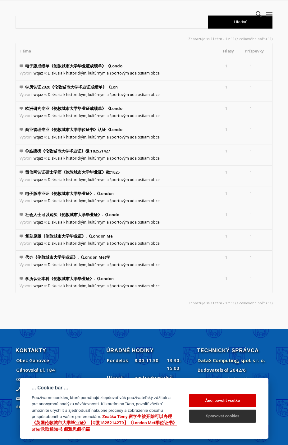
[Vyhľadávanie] (255, 14)
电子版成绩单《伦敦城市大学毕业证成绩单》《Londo (73, 66)
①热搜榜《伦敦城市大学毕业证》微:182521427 (67, 151)
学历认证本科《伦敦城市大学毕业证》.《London (69, 278)
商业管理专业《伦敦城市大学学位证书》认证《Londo (73, 129)
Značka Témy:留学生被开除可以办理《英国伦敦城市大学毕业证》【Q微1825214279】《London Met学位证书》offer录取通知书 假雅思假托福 (104, 423)
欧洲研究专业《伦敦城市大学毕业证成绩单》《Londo (73, 108)
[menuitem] (255, 14)
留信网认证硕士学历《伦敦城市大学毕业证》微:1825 (72, 172)
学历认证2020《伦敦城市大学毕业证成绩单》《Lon (71, 87)
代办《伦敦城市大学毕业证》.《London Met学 (67, 257)
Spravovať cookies (223, 416)
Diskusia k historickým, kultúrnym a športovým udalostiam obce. (104, 73)
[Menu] (269, 14)
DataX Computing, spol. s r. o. (231, 360)
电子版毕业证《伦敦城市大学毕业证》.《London (69, 193)
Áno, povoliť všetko (222, 400)
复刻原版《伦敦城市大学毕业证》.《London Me (69, 236)
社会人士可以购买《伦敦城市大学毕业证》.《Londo (72, 214)
